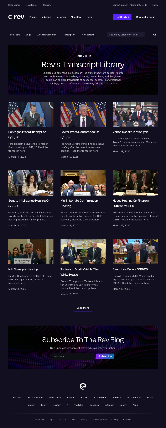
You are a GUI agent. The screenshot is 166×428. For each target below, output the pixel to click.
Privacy (84, 419)
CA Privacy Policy (99, 419)
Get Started (122, 17)
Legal (28, 34)
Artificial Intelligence (47, 34)
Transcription (68, 34)
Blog (84, 397)
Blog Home (15, 34)
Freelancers (134, 397)
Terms (73, 419)
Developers (31, 5)
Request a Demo (145, 17)
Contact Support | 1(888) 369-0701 (130, 5)
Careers (116, 397)
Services (17, 397)
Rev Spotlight (87, 34)
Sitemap (115, 419)
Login (155, 5)
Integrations (35, 397)
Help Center (14, 5)
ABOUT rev (55, 397)
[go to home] (83, 386)
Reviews (127, 419)
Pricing (71, 397)
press (150, 397)
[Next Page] (83, 307)
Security (47, 5)
